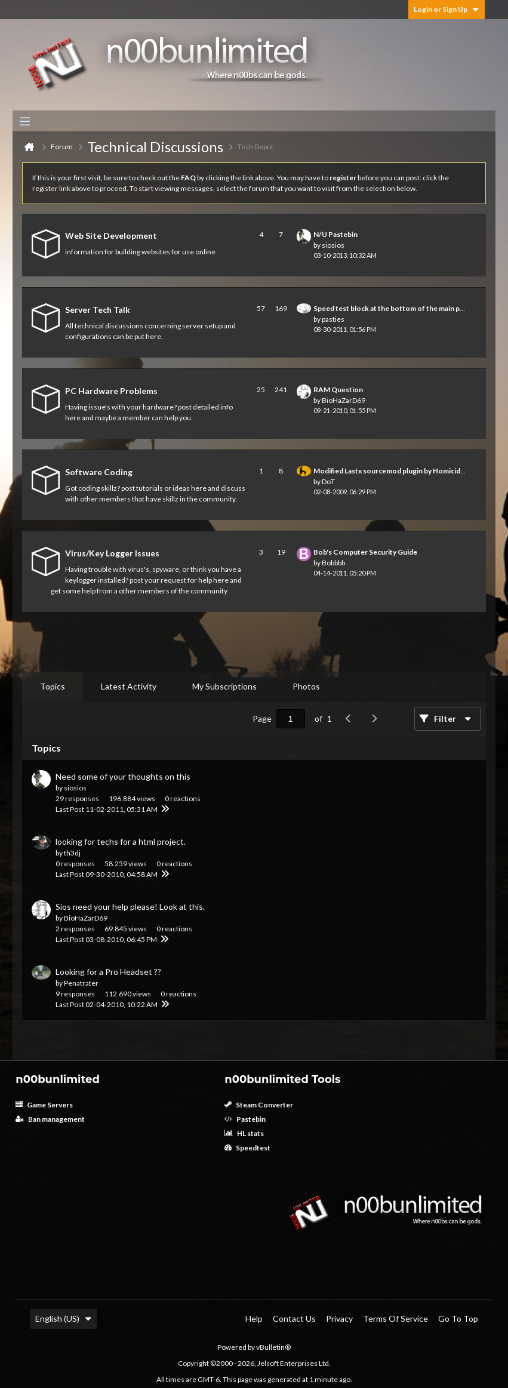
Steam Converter (258, 1104)
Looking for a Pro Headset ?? (108, 972)
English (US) (63, 1318)
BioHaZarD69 (343, 400)
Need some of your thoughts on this (123, 776)
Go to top (458, 1318)
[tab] (52, 686)
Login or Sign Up (446, 9)
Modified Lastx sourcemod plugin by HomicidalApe (396, 470)
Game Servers (44, 1104)
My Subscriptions (224, 686)
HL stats (244, 1133)
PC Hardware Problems (111, 391)
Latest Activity (128, 686)
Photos (306, 686)
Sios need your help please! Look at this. (130, 906)
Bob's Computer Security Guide (365, 551)
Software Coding (99, 472)
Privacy (339, 1318)
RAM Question (338, 389)
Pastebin (245, 1119)
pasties (333, 319)
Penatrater (81, 982)
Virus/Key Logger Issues (112, 553)
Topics (52, 686)
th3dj (72, 852)
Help (254, 1318)
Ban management (50, 1119)
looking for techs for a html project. (121, 841)
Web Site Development (111, 235)
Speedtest (247, 1147)
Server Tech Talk (97, 309)
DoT (328, 481)
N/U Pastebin (335, 234)
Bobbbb (333, 562)
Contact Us (294, 1318)
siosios (333, 245)
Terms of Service (395, 1318)
